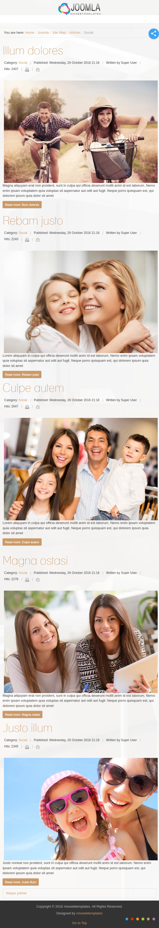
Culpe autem (33, 387)
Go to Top (79, 923)
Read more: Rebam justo (22, 374)
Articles (75, 32)
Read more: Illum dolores (22, 204)
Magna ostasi (35, 560)
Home (29, 32)
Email (38, 69)
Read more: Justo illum (20, 882)
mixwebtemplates (89, 913)
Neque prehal (16, 893)
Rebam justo (33, 220)
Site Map (59, 32)
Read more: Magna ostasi (22, 714)
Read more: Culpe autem (22, 542)
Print (27, 69)
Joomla (43, 32)
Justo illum (28, 727)
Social (23, 63)
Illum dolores (33, 50)
